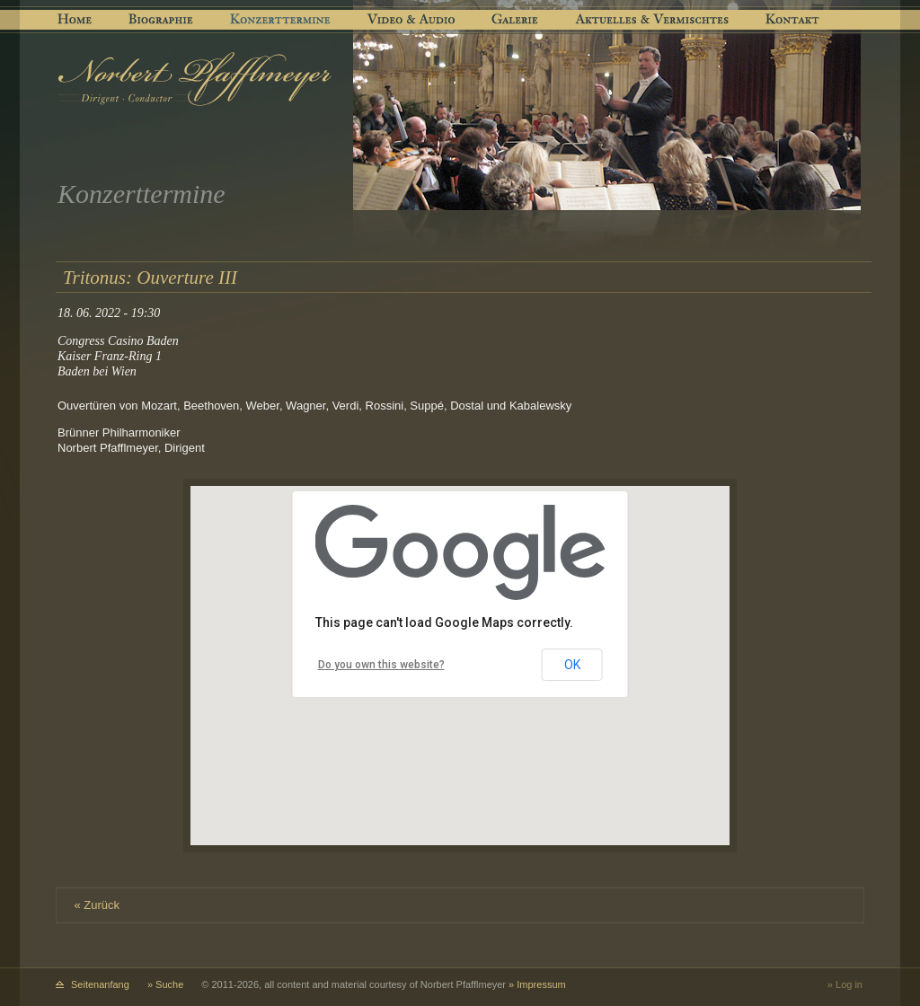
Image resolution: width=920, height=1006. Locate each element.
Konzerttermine (281, 20)
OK (572, 664)
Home (74, 20)
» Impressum (537, 984)
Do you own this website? (381, 664)
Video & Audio (413, 20)
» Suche (165, 984)
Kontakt (793, 20)
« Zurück (97, 905)
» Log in (844, 984)
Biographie (160, 20)
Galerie (518, 20)
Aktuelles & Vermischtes (654, 20)
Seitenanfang (100, 984)
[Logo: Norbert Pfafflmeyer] (195, 79)
